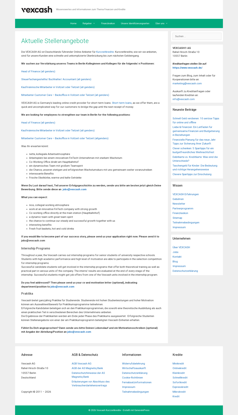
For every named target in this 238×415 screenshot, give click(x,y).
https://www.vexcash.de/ (188, 67)
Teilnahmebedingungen (186, 222)
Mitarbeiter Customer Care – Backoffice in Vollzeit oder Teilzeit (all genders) (65, 95)
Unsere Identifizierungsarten (135, 23)
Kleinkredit (179, 372)
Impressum (179, 227)
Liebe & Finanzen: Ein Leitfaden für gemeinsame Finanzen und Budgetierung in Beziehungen (196, 130)
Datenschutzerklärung (185, 270)
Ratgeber (90, 23)
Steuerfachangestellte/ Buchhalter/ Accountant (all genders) (56, 79)
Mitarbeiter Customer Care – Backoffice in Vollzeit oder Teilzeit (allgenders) (65, 138)
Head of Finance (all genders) (38, 71)
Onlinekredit (179, 368)
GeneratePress (141, 410)
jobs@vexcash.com (75, 189)
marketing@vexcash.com (187, 83)
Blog (175, 261)
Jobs (175, 252)
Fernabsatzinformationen (136, 382)
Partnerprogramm (183, 208)
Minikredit (178, 363)
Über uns (163, 23)
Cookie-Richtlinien (132, 377)
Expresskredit (180, 386)
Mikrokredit (179, 391)
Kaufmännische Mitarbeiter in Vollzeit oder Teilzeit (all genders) (58, 87)
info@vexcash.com (184, 99)
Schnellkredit (180, 377)
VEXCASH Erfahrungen (186, 194)
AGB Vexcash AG (81, 363)
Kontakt (177, 256)
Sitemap (177, 217)
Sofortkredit (180, 382)
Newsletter (179, 203)
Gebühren (178, 199)
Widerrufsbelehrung (133, 363)
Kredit (176, 396)
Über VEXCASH (181, 247)
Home (73, 23)
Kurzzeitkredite (105, 51)
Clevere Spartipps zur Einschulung (192, 174)
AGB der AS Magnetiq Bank (87, 368)
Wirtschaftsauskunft (134, 368)
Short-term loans (122, 102)
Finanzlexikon (108, 23)
